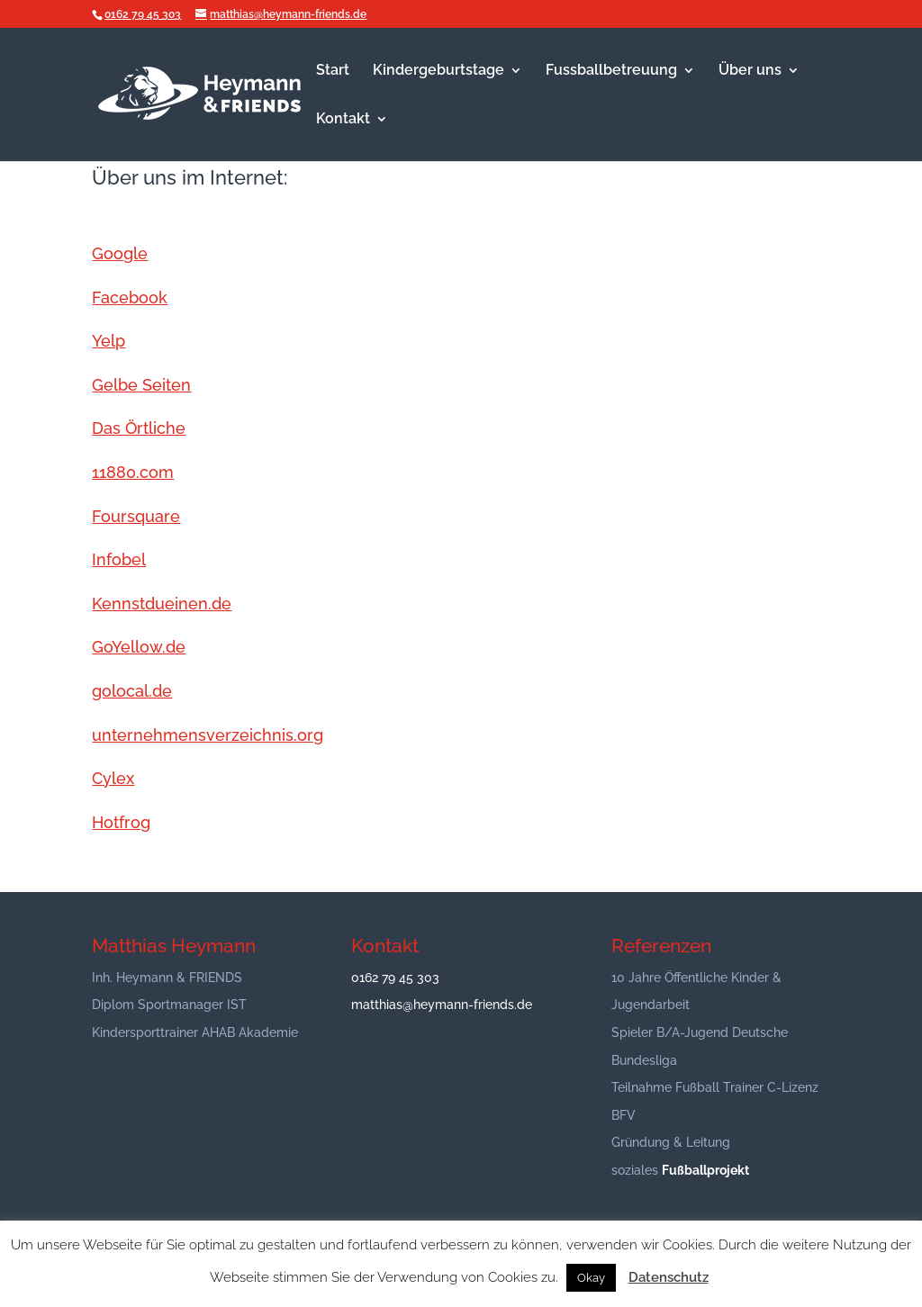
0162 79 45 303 (142, 14)
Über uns (750, 71)
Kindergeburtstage (438, 71)
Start (332, 71)
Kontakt (343, 120)
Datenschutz (668, 1277)
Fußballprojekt (705, 1170)
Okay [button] (591, 1277)
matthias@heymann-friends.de (441, 1004)
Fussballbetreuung (611, 71)
